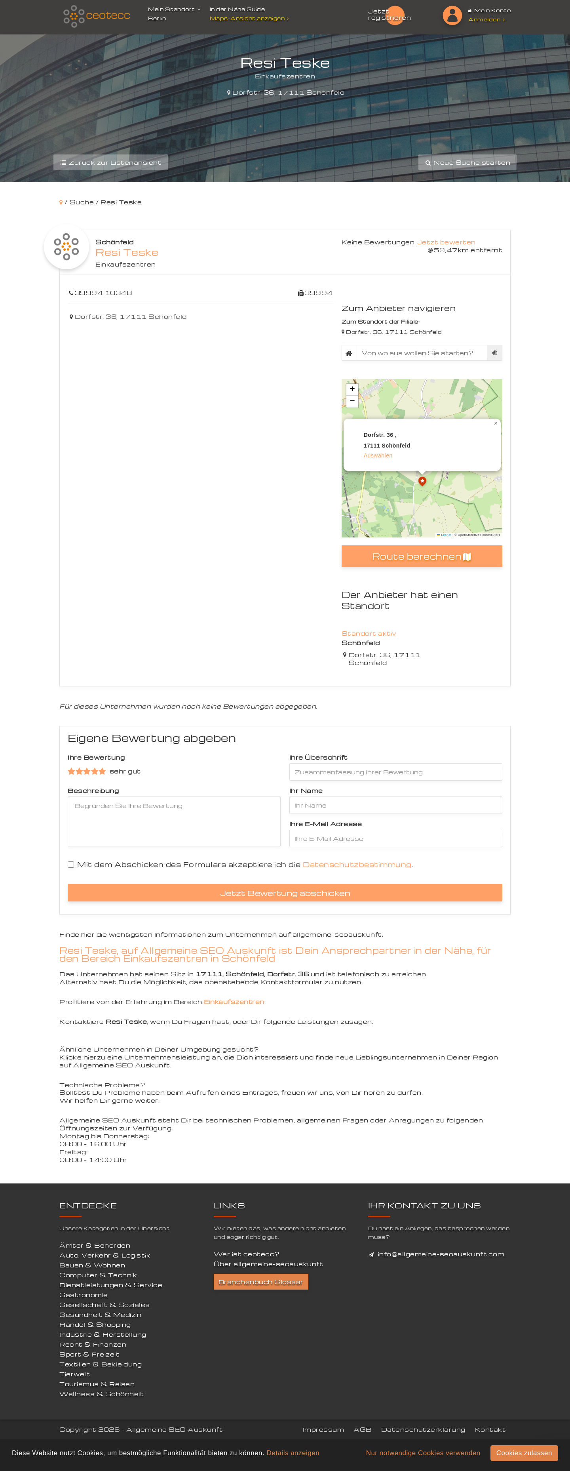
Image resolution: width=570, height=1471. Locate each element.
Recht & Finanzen (92, 1344)
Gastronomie (83, 1295)
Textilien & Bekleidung (100, 1364)
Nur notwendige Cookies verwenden (423, 1453)
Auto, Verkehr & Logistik (104, 1255)
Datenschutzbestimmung (357, 864)
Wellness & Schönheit (101, 1394)
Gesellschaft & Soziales (104, 1305)
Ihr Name (306, 791)
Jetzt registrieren (389, 14)
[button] (422, 482)
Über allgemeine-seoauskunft (268, 1264)
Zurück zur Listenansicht (111, 162)
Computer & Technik (98, 1275)
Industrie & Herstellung (102, 1334)
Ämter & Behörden (94, 1245)
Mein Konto (489, 10)
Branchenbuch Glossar (261, 1282)
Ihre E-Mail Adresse (325, 824)
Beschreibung (93, 791)
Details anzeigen (292, 1453)
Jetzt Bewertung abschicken (285, 893)
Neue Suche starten (467, 162)
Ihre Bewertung (96, 757)
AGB (362, 1429)
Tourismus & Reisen (97, 1384)
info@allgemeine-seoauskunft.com (441, 1254)
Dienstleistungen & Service (110, 1285)
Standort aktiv (369, 633)
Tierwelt (74, 1374)
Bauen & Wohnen (92, 1265)
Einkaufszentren (125, 264)
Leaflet (444, 535)
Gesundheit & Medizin (100, 1315)
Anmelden (486, 19)
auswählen (378, 455)
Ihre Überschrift (318, 757)
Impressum (323, 1429)
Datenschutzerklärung (423, 1429)
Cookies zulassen (524, 1453)
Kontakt (490, 1429)
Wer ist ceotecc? (247, 1254)
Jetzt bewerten (446, 242)
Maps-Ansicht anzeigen (250, 18)
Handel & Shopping (95, 1324)
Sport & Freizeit (89, 1354)
